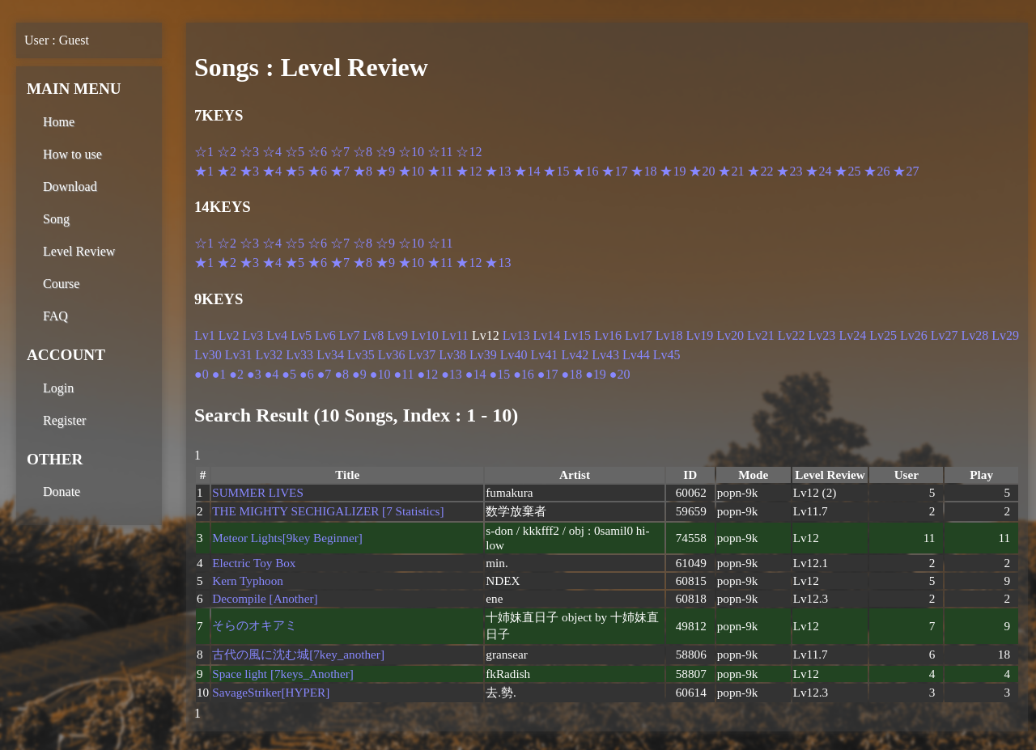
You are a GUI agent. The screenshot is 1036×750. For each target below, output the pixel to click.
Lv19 (699, 335)
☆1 (204, 152)
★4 (272, 171)
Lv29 (1005, 335)
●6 (306, 374)
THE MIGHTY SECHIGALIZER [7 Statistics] (328, 511)
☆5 (294, 152)
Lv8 (373, 335)
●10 (380, 374)
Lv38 (452, 355)
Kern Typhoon (247, 580)
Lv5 (301, 335)
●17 (547, 374)
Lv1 (204, 335)
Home (58, 122)
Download (70, 186)
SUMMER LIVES (258, 492)
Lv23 (822, 335)
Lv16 (608, 335)
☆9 (385, 152)
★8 (362, 171)
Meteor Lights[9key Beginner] (287, 537)
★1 (204, 171)
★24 (818, 171)
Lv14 (547, 335)
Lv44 (636, 355)
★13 (498, 171)
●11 (403, 374)
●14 (475, 374)
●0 (201, 374)
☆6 (317, 152)
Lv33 (299, 355)
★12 (469, 171)
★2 (226, 171)
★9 (385, 171)
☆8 (362, 152)
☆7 (340, 152)
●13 (451, 374)
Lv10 (425, 335)
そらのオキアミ (254, 625)
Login (58, 388)
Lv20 (730, 335)
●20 (620, 374)
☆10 (411, 152)
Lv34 (330, 355)
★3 (249, 171)
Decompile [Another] (264, 598)
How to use (72, 154)
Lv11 (455, 335)
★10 (411, 171)
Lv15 (577, 335)
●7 (324, 374)
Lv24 (852, 335)
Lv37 (421, 355)
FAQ (55, 316)
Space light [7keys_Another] (283, 673)
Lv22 (791, 335)
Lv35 (361, 355)
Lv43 (605, 355)
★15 (556, 171)
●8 (341, 374)
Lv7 (349, 335)
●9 (359, 374)
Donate (61, 491)
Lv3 (253, 335)
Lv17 (638, 335)
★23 (789, 171)
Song (56, 219)
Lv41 (544, 355)
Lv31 (239, 355)
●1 (219, 374)
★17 (614, 171)
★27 (906, 171)
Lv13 (516, 335)
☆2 (226, 152)
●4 (272, 374)
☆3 (249, 152)
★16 (585, 171)
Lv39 (483, 355)
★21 (731, 171)
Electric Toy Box (253, 563)
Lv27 (944, 335)
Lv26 (914, 335)
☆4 (272, 152)
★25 (847, 171)
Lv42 (574, 355)
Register (64, 420)
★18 (643, 171)
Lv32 (269, 355)
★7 (340, 171)
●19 (595, 374)
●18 (572, 374)
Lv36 (391, 355)
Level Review (79, 251)
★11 (439, 171)
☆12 (469, 152)
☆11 (439, 152)
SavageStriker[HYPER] (270, 692)
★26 (877, 171)
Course (61, 283)
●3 (254, 374)
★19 (673, 171)
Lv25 (883, 335)
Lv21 (761, 335)
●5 (289, 374)
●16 (523, 374)
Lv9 (397, 335)
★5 (294, 171)
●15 (499, 374)
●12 (427, 374)
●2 (236, 374)
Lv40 (514, 355)
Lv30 (208, 355)
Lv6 (325, 335)
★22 (760, 171)
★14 (527, 171)
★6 (317, 171)
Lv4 (276, 335)
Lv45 (667, 355)
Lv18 (669, 335)
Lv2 (229, 335)
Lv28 (975, 335)
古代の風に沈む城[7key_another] (298, 654)
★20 (702, 171)
